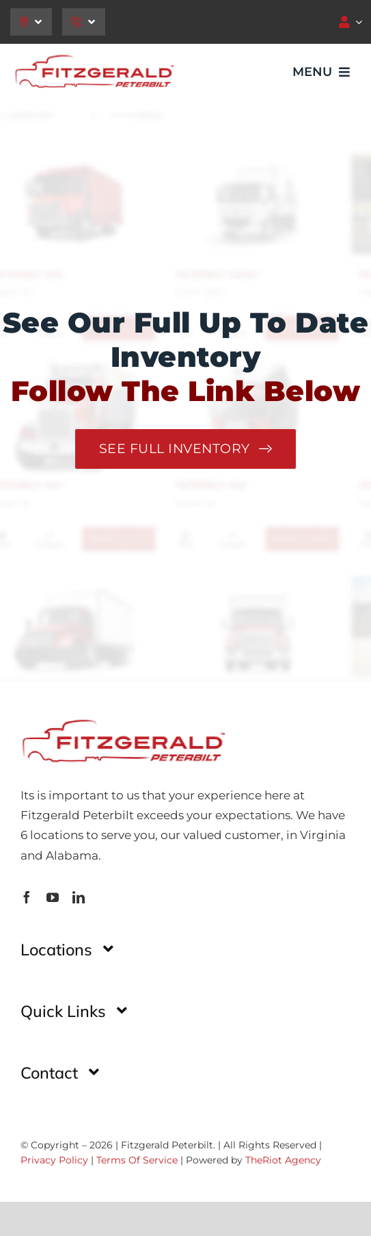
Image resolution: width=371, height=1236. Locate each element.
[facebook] (26, 897)
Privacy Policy (54, 1160)
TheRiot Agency (283, 1160)
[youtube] (52, 897)
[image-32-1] (94, 57)
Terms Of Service (137, 1160)
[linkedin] (78, 897)
